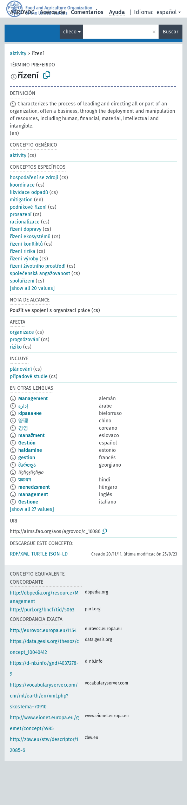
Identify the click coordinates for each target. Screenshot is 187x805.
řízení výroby (24, 259)
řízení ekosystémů (30, 237)
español (166, 12)
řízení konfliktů (26, 244)
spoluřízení (22, 281)
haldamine (30, 450)
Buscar (170, 32)
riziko (16, 347)
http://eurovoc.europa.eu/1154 (43, 631)
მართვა (27, 465)
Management (33, 399)
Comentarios (87, 12)
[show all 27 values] (32, 509)
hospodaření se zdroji (34, 178)
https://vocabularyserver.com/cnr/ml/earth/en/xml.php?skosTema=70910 (44, 696)
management (33, 495)
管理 (23, 421)
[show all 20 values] (32, 288)
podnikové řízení (28, 207)
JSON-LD (58, 554)
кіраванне (30, 413)
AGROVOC (22, 12)
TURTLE (39, 554)
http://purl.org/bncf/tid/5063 (42, 610)
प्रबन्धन (24, 480)
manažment (31, 436)
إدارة (23, 406)
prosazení (21, 215)
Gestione (28, 502)
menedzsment (34, 487)
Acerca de (52, 12)
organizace (22, 332)
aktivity (18, 54)
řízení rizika (22, 251)
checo (69, 32)
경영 (23, 428)
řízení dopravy (25, 229)
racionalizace (25, 222)
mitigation (21, 200)
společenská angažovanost (40, 274)
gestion (26, 458)
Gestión (26, 443)
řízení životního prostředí (38, 266)
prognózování (25, 340)
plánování (21, 369)
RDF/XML (19, 554)
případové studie (29, 376)
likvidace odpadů (29, 192)
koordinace (22, 185)
